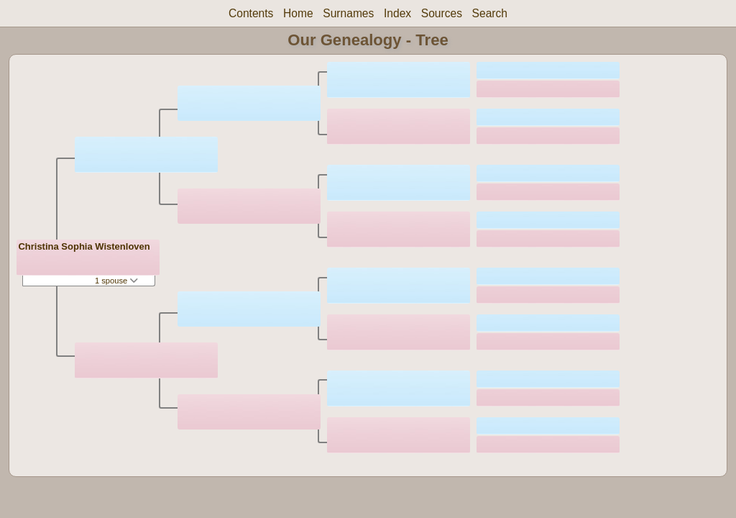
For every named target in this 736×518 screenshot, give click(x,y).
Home (298, 13)
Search (489, 13)
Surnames (348, 13)
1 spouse (116, 280)
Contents (251, 13)
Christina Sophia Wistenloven (84, 246)
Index (397, 13)
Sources (441, 13)
